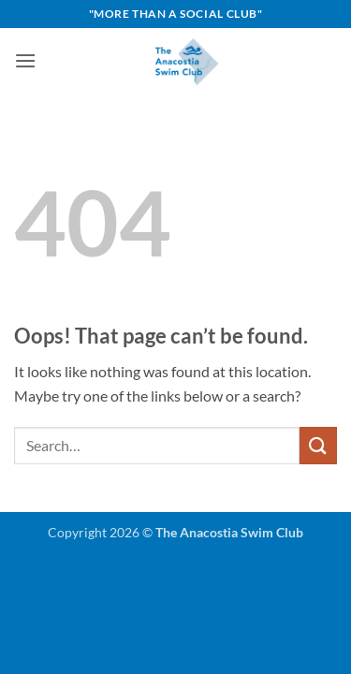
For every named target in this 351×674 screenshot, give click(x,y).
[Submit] (318, 445)
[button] (25, 60)
